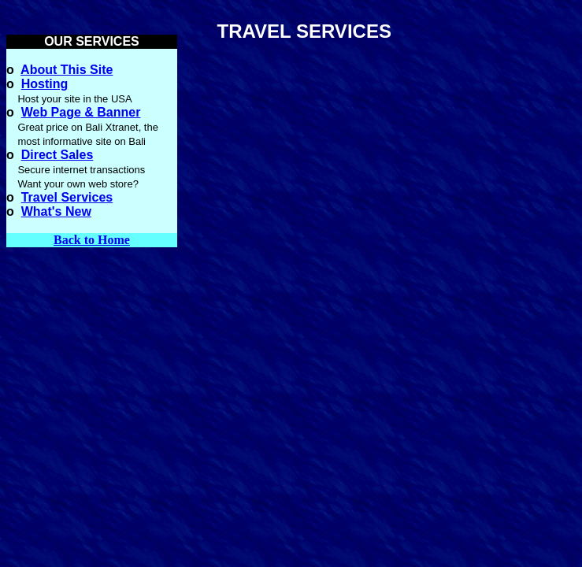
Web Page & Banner (81, 112)
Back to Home (92, 239)
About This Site (66, 69)
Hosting (45, 84)
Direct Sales (57, 154)
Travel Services (67, 197)
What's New (56, 211)
